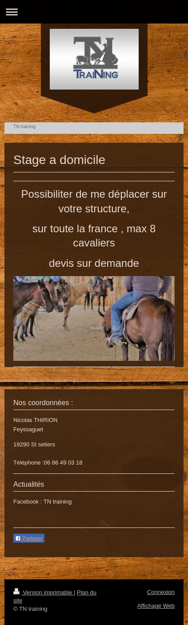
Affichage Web (156, 605)
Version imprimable (43, 592)
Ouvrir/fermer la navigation (94, 11)
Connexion (161, 592)
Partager (29, 538)
